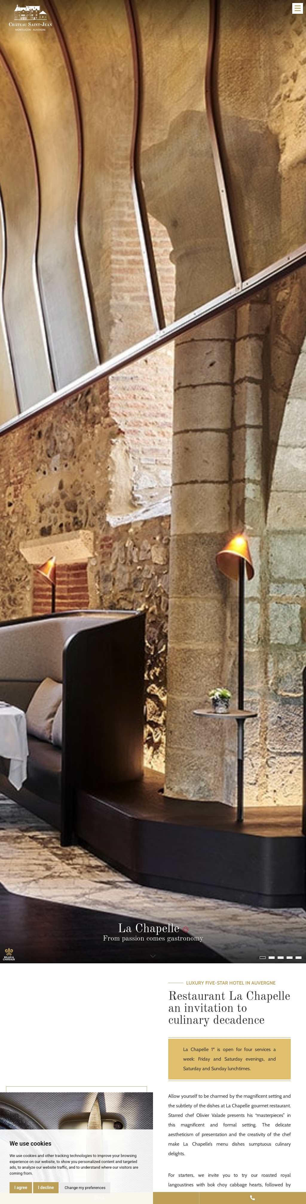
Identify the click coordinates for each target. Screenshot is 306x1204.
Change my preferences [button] (85, 1187)
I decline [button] (46, 1187)
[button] (263, 957)
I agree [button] (20, 1187)
